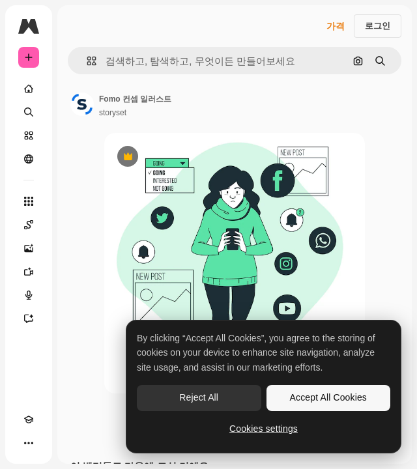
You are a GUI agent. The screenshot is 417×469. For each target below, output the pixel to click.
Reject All (198, 397)
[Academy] (28, 419)
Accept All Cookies (328, 397)
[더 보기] (28, 443)
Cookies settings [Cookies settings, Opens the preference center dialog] (263, 428)
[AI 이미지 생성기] (28, 248)
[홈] (28, 88)
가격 (335, 26)
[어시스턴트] (28, 318)
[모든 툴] (28, 201)
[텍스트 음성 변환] (28, 295)
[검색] (28, 112)
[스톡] (28, 135)
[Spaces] (28, 224)
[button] (86, 61)
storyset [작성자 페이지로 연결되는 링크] (112, 112)
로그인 (377, 26)
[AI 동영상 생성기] (28, 271)
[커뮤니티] (28, 159)
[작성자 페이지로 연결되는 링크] (82, 104)
